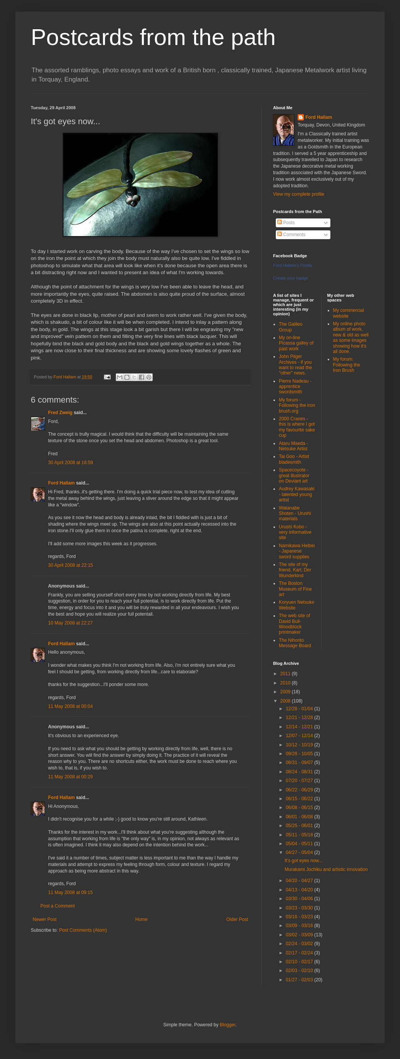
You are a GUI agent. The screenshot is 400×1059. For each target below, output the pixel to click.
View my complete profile (298, 194)
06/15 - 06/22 (300, 798)
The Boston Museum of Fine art (295, 589)
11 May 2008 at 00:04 (70, 706)
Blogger (227, 1024)
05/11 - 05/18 (300, 835)
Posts (286, 222)
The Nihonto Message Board (295, 643)
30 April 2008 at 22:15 (70, 565)
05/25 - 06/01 (300, 825)
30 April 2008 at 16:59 (70, 462)
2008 (286, 701)
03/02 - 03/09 (300, 934)
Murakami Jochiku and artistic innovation (326, 869)
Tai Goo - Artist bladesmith (294, 459)
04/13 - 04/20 (300, 889)
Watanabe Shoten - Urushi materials (295, 513)
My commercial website (348, 313)
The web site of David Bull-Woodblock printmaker (294, 624)
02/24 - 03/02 (300, 943)
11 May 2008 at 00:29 (70, 776)
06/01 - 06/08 (300, 816)
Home (141, 919)
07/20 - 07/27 (300, 780)
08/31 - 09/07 (300, 762)
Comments (291, 234)
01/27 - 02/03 (300, 979)
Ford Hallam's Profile (292, 265)
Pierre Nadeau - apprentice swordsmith (295, 386)
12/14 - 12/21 (300, 726)
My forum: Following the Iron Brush (346, 364)
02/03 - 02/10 (300, 970)
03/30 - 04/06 (300, 898)
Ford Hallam (61, 483)
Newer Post (45, 919)
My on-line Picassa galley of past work (296, 343)
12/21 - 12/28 (300, 717)
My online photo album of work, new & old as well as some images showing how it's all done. (351, 337)
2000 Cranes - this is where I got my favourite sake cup (297, 427)
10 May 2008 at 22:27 (70, 623)
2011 (286, 673)
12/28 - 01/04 (300, 708)
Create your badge (290, 278)
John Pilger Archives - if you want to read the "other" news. (295, 365)
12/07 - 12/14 (300, 735)
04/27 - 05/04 (300, 852)
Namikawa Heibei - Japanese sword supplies (297, 551)
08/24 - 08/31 (300, 771)
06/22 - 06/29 (300, 790)
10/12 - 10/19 (300, 745)
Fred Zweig (60, 412)
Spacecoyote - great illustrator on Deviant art (294, 475)
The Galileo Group (290, 326)
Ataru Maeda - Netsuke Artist (293, 446)
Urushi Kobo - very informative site (295, 532)
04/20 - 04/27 (300, 880)
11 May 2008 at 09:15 (70, 892)
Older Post (237, 919)
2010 (286, 683)
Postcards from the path (153, 37)
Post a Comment (57, 906)
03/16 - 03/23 (300, 916)
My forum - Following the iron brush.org (297, 405)
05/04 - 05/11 (300, 843)
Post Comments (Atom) (83, 930)
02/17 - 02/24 (300, 953)
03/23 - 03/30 (300, 908)
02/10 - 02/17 (300, 961)
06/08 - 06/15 (300, 807)
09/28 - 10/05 (300, 753)
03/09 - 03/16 (300, 925)
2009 (286, 691)
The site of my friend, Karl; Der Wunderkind (295, 570)
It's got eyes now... (303, 860)
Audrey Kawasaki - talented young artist (297, 494)
